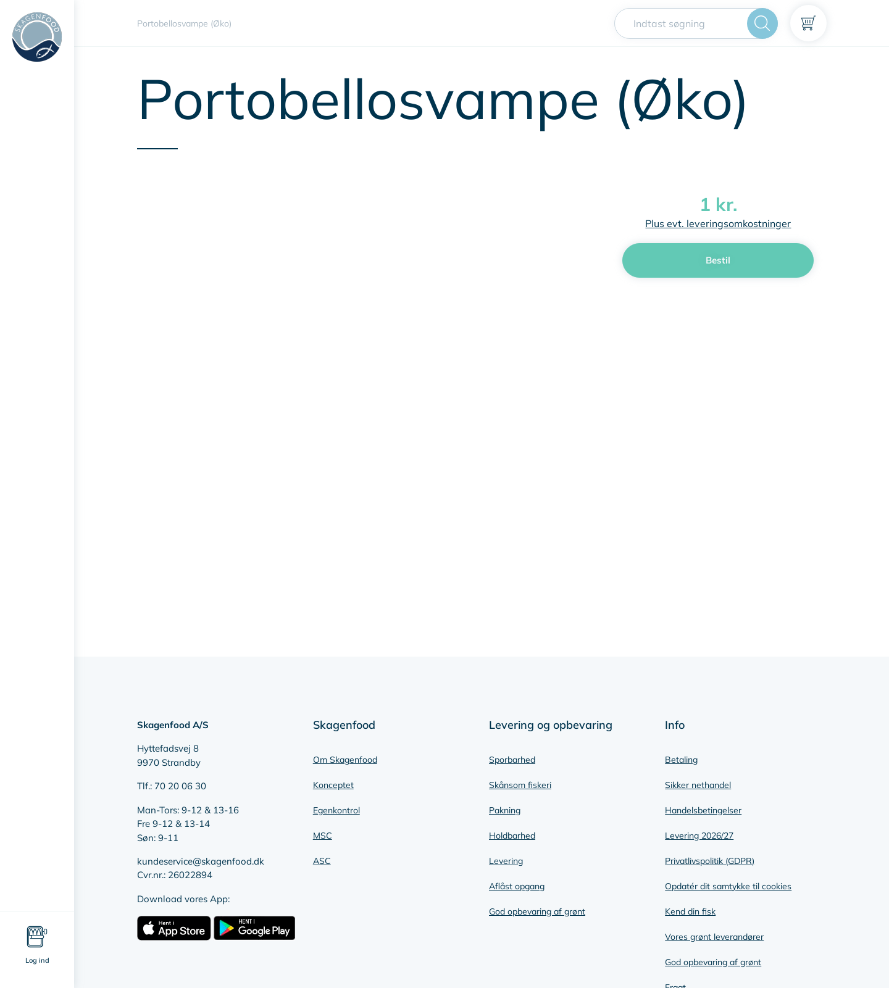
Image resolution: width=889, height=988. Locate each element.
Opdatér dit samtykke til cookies (728, 886)
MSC (322, 835)
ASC (322, 860)
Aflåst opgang (517, 886)
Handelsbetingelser (703, 810)
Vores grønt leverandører (714, 936)
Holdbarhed (512, 835)
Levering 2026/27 (699, 835)
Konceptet (333, 785)
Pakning (504, 810)
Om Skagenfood (345, 759)
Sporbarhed (512, 759)
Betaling (681, 759)
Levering (506, 860)
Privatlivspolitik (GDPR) (709, 860)
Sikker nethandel (698, 785)
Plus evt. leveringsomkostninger (718, 223)
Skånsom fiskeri (520, 785)
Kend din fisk (690, 911)
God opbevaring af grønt (537, 911)
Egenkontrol (336, 810)
